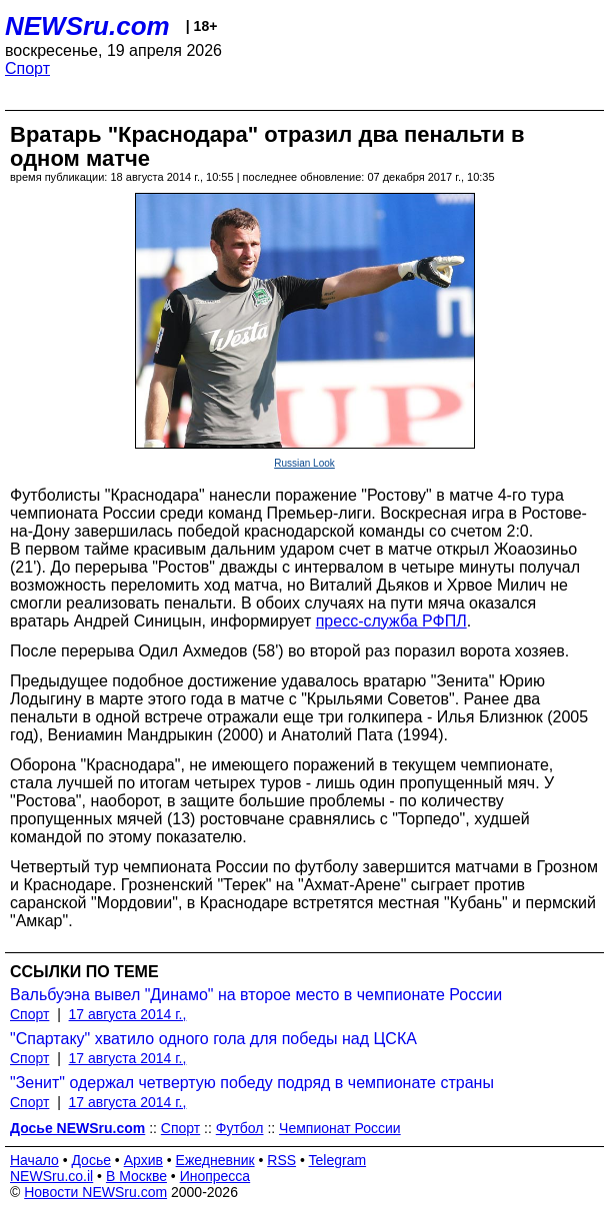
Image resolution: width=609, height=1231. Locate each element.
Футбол (240, 1128)
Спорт (27, 68)
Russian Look (304, 463)
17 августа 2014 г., (128, 1014)
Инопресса (215, 1176)
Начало (34, 1160)
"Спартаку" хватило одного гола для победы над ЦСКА (213, 1038)
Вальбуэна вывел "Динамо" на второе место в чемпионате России (256, 994)
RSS (281, 1160)
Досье (91, 1160)
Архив (143, 1160)
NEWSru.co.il (51, 1176)
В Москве (136, 1176)
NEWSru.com (87, 26)
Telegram (338, 1160)
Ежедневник (215, 1160)
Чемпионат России (340, 1128)
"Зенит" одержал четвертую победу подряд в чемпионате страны (252, 1082)
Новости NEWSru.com (95, 1192)
